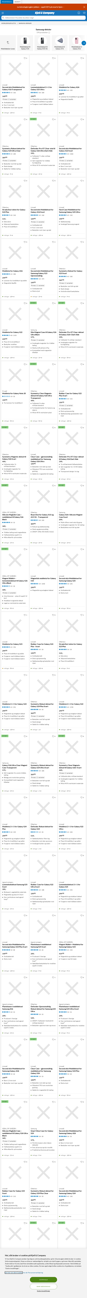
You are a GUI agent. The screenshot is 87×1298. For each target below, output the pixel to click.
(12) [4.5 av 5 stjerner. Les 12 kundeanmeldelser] (71, 215)
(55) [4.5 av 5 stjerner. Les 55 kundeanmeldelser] (71, 890)
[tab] (6, 2)
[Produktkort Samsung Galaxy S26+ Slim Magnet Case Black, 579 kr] (43, 1234)
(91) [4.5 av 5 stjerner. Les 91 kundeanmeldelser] (14, 707)
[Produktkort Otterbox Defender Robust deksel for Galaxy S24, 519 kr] (43, 808)
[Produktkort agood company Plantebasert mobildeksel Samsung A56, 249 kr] (15, 988)
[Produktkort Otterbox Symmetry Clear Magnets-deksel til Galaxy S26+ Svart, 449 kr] (72, 747)
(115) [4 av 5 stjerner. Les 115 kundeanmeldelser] (15, 335)
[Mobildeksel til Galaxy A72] (59, 43)
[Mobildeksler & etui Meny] (17, 23)
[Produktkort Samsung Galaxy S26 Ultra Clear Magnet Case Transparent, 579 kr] (15, 747)
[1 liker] (82, 180)
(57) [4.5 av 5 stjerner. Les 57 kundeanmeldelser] (43, 279)
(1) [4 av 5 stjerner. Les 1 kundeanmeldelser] (14, 1012)
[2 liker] (53, 242)
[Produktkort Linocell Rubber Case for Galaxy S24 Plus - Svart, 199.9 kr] (43, 626)
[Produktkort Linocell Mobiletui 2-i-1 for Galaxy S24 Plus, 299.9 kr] (15, 808)
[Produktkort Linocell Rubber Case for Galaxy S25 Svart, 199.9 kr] (15, 1172)
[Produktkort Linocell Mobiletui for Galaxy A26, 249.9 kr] (72, 69)
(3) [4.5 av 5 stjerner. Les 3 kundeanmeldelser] (42, 649)
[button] (49, 32)
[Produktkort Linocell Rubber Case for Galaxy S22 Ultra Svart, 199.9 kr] (43, 866)
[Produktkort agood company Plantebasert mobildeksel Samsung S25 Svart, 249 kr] (43, 926)
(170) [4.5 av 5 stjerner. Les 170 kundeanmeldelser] (71, 707)
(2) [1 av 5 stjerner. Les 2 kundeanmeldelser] (14, 396)
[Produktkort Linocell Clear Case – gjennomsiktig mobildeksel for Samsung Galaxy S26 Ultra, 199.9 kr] (43, 438)
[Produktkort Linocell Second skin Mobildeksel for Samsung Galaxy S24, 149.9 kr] (72, 1172)
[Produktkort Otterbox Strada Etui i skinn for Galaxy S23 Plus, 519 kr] (72, 626)
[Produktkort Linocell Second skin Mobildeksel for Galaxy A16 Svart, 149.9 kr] (43, 191)
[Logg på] (79, 12)
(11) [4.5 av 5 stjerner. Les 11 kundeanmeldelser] (71, 399)
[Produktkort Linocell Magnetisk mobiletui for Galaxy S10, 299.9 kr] (43, 560)
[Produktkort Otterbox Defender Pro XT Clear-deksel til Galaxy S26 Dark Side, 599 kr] (72, 438)
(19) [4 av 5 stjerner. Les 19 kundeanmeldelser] (14, 832)
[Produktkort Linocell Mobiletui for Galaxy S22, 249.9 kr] (15, 314)
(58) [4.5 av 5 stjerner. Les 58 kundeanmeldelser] (14, 274)
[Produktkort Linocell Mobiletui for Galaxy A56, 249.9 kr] (15, 253)
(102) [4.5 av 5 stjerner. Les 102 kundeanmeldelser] (71, 154)
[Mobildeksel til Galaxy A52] (77, 43)
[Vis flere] (84, 43)
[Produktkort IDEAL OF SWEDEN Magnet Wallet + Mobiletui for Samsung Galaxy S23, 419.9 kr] (72, 926)
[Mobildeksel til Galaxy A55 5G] (42, 43)
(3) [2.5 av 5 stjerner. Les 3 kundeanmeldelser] (42, 832)
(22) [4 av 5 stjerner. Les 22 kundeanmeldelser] (43, 520)
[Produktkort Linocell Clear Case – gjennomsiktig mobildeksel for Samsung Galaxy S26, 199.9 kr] (43, 1050)
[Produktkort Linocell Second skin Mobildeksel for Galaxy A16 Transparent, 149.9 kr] (15, 69)
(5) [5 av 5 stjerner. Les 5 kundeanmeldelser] (71, 1136)
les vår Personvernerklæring (33, 1273)
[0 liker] (25, 58)
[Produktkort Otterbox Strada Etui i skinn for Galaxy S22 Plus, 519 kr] (15, 191)
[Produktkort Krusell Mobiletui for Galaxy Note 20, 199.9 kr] (15, 375)
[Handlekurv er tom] (84, 12)
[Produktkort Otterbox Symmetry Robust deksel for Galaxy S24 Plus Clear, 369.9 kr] (43, 1172)
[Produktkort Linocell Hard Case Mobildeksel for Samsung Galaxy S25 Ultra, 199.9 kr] (72, 191)
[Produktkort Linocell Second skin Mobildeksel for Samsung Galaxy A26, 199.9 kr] (72, 1113)
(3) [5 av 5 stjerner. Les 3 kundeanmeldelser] (71, 649)
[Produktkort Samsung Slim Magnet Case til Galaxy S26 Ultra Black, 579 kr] (43, 314)
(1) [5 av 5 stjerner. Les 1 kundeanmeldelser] (14, 522)
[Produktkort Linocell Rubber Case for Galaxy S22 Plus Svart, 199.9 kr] (72, 375)
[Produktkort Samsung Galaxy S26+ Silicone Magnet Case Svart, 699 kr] (72, 496)
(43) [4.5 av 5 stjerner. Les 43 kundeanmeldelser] (71, 832)
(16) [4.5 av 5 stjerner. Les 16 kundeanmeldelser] (14, 92)
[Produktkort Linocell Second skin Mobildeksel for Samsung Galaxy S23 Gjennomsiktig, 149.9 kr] (43, 253)
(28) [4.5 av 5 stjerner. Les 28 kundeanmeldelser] (43, 890)
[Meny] (2, 13)
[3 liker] (82, 797)
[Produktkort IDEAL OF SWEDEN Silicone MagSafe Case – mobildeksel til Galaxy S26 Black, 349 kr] (15, 496)
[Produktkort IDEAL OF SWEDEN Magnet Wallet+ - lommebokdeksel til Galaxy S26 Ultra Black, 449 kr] (15, 560)
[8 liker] (53, 549)
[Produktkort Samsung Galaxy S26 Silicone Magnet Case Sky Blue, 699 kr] (72, 1234)
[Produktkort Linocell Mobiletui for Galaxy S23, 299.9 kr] (15, 626)
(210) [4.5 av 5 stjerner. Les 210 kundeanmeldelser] (43, 584)
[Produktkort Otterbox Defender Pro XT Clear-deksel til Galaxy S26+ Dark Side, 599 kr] (72, 314)
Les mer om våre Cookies (13, 1273)
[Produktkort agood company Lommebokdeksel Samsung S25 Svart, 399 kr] (15, 866)
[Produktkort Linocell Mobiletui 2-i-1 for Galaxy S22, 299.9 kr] (72, 686)
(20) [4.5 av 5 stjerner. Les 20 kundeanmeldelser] (14, 154)
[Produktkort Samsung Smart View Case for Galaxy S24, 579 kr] (43, 1113)
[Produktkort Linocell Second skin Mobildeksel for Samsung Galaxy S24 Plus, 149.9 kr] (72, 1050)
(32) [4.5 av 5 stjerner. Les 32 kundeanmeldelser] (71, 276)
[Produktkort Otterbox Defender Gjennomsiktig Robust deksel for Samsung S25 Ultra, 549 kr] (43, 988)
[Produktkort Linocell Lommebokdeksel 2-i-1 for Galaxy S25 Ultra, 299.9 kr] (43, 69)
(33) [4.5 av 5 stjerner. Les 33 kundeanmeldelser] (71, 1196)
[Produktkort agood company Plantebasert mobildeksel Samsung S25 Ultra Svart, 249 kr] (72, 988)
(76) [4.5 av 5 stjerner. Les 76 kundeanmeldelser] (14, 647)
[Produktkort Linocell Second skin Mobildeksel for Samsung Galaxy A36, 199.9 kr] (15, 1050)
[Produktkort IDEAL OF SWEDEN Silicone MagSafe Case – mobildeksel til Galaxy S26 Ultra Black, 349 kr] (15, 1113)
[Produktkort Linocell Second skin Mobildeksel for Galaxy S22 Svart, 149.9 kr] (72, 130)
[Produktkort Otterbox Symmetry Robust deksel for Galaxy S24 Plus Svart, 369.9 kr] (43, 686)
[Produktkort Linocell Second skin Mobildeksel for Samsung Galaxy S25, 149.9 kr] (72, 560)
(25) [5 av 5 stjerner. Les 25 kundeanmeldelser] (71, 584)
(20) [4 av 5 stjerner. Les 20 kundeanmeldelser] (43, 92)
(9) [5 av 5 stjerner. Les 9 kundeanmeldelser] (42, 1136)
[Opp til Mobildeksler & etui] (8, 43)
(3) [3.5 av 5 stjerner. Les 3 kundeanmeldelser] (14, 586)
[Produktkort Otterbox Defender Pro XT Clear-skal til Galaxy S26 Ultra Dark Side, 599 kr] (43, 130)
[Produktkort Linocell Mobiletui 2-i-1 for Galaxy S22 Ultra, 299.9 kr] (72, 808)
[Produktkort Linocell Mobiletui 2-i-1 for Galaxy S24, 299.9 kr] (15, 686)
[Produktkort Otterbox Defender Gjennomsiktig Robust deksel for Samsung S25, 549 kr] (15, 1234)
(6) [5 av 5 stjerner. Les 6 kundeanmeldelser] (14, 1074)
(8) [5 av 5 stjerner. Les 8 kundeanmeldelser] (14, 950)
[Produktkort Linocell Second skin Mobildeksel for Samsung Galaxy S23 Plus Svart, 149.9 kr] (15, 926)
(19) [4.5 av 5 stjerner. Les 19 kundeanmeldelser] (71, 90)
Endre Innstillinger (43, 1291)
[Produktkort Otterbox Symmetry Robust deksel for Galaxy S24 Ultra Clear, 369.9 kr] (15, 130)
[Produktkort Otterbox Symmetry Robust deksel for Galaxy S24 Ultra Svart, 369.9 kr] (43, 747)
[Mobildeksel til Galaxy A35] (25, 43)
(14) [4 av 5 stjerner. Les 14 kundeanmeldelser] (14, 215)
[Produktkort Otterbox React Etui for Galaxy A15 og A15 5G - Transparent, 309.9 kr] (43, 496)
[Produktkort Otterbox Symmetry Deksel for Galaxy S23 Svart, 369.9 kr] (72, 253)
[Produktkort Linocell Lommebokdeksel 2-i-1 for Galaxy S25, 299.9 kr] (72, 866)
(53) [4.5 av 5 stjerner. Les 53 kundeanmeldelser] (71, 950)
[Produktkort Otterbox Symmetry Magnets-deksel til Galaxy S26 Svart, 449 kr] (15, 438)
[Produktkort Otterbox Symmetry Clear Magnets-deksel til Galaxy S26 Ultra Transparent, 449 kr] (43, 375)
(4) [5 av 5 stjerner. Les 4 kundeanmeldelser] (42, 950)
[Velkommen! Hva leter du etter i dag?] (45, 17)
